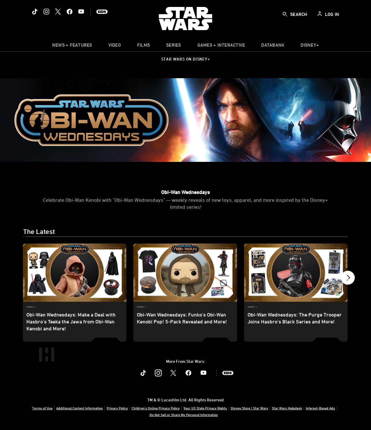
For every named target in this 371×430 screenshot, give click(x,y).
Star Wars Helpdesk (287, 408)
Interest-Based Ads (320, 408)
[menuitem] (114, 46)
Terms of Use (42, 408)
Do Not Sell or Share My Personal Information (184, 415)
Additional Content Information (79, 408)
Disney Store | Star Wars (249, 408)
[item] (72, 46)
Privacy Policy (117, 408)
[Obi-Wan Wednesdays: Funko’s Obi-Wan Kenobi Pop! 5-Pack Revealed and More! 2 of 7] (185, 273)
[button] (348, 279)
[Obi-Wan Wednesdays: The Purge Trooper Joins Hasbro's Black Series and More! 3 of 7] (296, 273)
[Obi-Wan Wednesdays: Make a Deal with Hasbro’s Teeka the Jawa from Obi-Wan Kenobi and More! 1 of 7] (74, 273)
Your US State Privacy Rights (205, 408)
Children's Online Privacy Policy (156, 408)
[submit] (285, 14)
